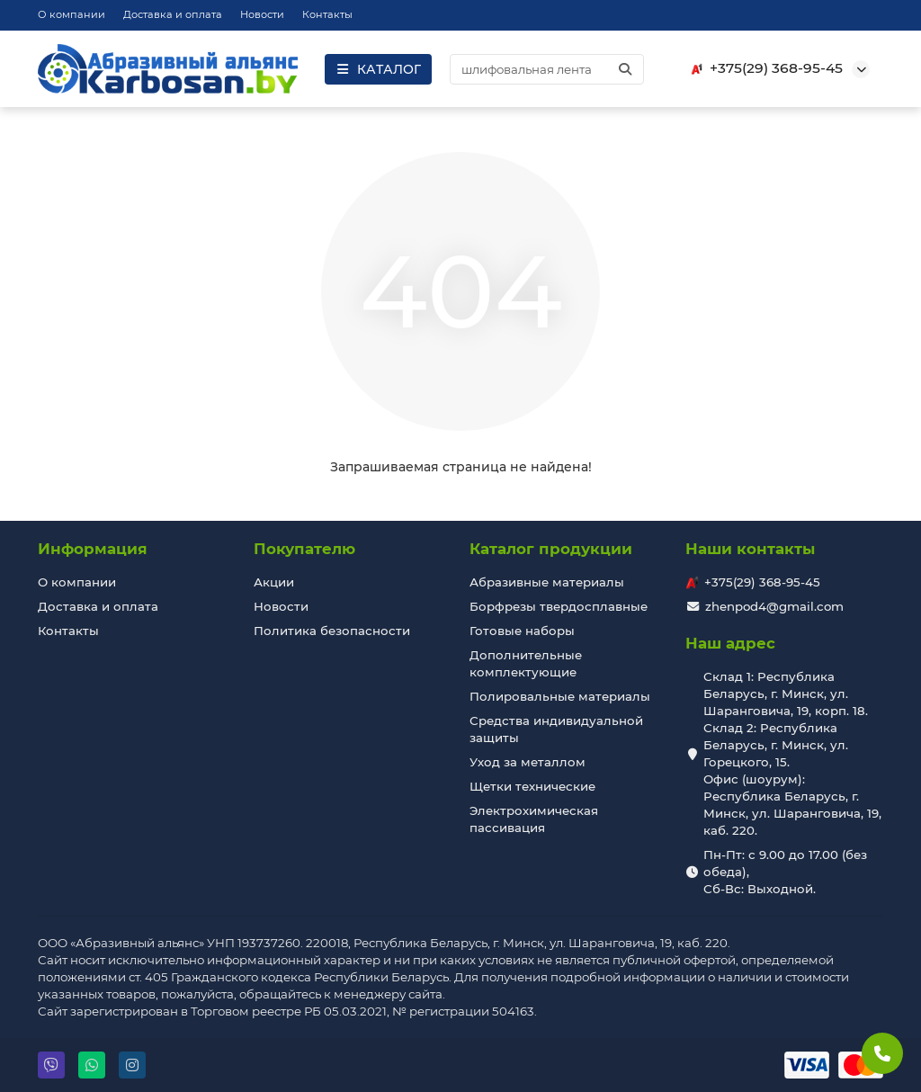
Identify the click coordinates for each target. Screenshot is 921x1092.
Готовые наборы (522, 630)
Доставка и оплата (172, 14)
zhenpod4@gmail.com (774, 606)
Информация (93, 549)
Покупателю (304, 549)
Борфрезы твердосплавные (558, 606)
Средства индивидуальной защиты (556, 729)
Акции (274, 582)
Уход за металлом (527, 762)
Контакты (327, 14)
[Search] (547, 69)
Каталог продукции (550, 549)
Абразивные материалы (546, 582)
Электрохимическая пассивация (533, 819)
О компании (71, 14)
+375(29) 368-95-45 (763, 68)
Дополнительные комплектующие (525, 663)
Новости (262, 14)
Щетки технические (532, 786)
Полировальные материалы (559, 696)
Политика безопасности (332, 630)
